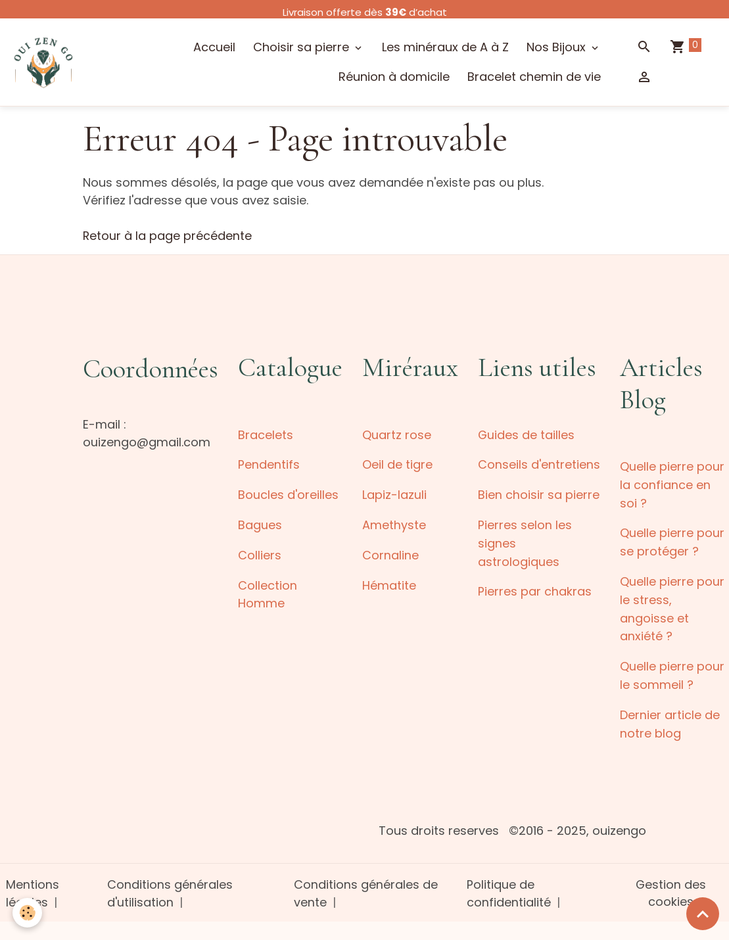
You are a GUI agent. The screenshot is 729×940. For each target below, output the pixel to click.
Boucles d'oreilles (288, 493)
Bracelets (265, 434)
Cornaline (390, 552)
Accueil (214, 47)
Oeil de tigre (397, 464)
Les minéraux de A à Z (445, 47)
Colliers (259, 552)
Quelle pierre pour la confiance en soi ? (672, 484)
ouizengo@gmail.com (146, 442)
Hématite (389, 582)
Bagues (260, 523)
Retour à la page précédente (167, 235)
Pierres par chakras (535, 588)
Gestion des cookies (670, 886)
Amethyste (394, 523)
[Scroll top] (702, 913)
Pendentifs (269, 464)
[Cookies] (28, 913)
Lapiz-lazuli (394, 493)
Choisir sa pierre (302, 47)
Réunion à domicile (394, 77)
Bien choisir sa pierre (539, 493)
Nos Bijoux (558, 47)
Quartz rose (396, 434)
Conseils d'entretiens (539, 464)
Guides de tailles (526, 434)
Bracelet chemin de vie (534, 77)
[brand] (44, 62)
